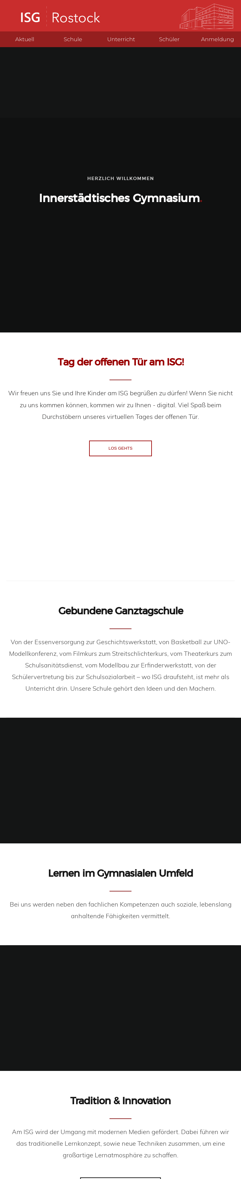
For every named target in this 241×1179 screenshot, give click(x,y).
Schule (73, 39)
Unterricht (121, 39)
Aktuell (24, 39)
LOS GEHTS (120, 448)
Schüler (169, 39)
